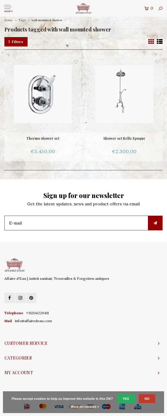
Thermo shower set (42, 138)
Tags (22, 20)
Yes (126, 398)
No (147, 398)
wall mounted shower (46, 20)
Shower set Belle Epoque (124, 138)
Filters (16, 41)
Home (8, 20)
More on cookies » (85, 406)
